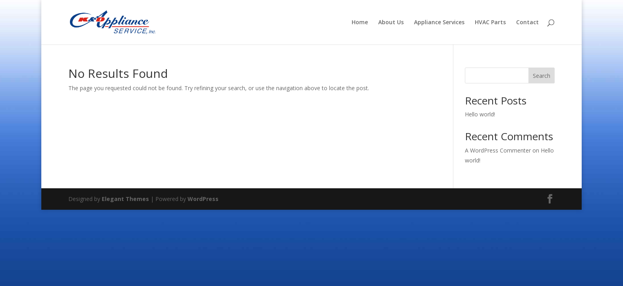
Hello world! (480, 114)
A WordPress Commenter (498, 150)
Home (360, 22)
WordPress (203, 199)
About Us (391, 22)
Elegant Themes (125, 199)
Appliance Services (439, 22)
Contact (527, 22)
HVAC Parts (490, 22)
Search (541, 75)
